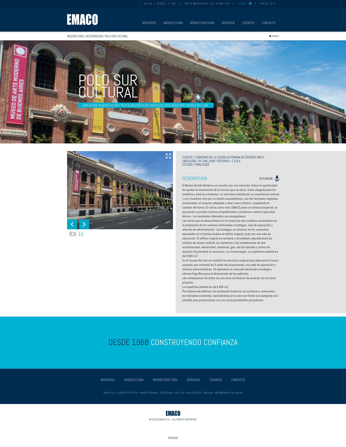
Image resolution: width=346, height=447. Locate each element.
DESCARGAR (269, 179)
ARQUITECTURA (173, 23)
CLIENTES (248, 23)
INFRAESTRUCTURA (202, 23)
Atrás (275, 36)
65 (174, 3)
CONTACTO (268, 23)
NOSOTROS (149, 23)
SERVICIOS (228, 23)
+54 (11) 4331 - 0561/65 (199, 392)
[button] (72, 224)
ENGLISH (268, 3)
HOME (243, 3)
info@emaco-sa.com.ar (207, 3)
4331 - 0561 (153, 3)
